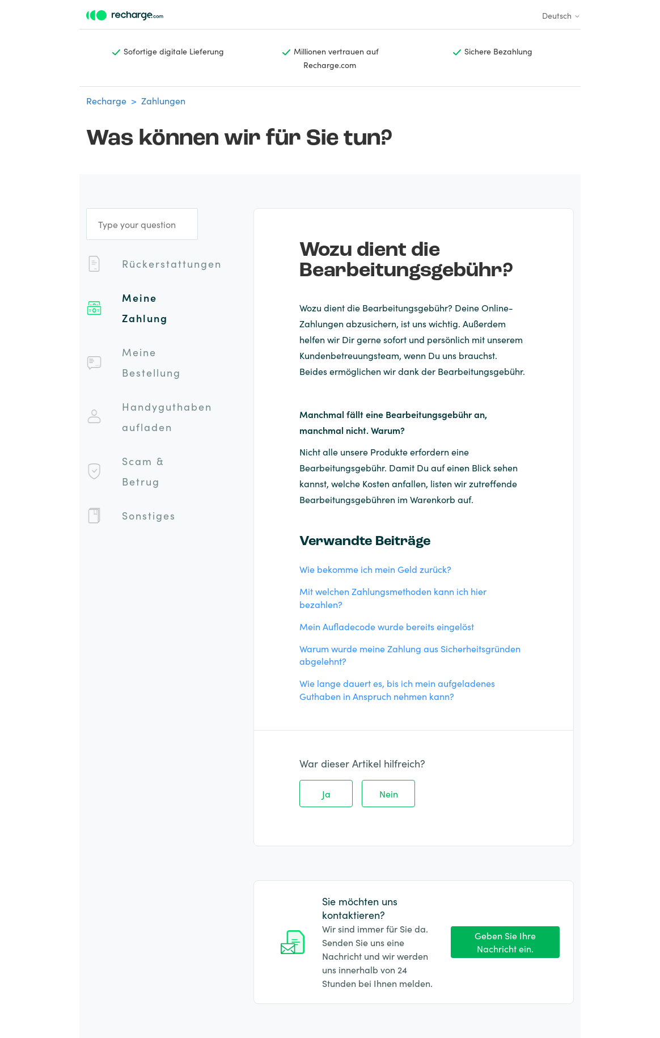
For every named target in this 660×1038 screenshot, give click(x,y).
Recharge (106, 100)
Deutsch (561, 15)
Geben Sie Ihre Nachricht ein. (505, 942)
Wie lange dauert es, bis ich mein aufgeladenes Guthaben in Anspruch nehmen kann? (397, 689)
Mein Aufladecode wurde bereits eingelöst (386, 626)
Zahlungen (163, 100)
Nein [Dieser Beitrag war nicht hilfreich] (388, 793)
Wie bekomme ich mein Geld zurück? (375, 569)
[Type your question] (142, 224)
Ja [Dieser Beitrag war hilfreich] (326, 793)
